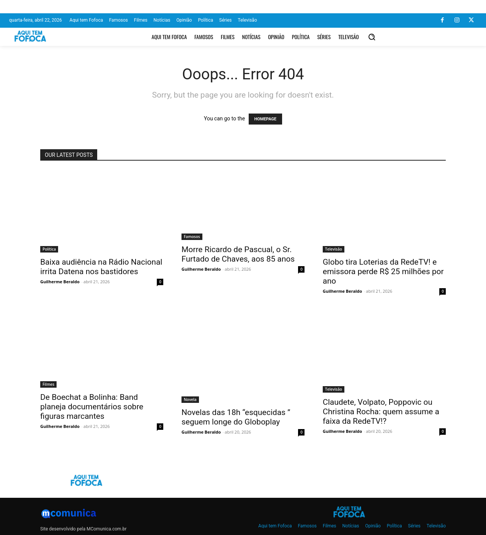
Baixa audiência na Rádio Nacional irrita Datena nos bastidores (101, 266)
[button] (372, 37)
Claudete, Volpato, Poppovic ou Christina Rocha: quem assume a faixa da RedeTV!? (381, 412)
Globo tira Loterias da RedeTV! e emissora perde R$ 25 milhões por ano (383, 271)
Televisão (333, 249)
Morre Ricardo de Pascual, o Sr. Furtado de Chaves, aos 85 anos (238, 254)
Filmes (48, 384)
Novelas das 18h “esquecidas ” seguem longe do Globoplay (235, 417)
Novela (190, 399)
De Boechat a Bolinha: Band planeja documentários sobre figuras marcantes (91, 407)
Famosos (192, 236)
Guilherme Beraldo (59, 281)
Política (49, 249)
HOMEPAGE (265, 119)
